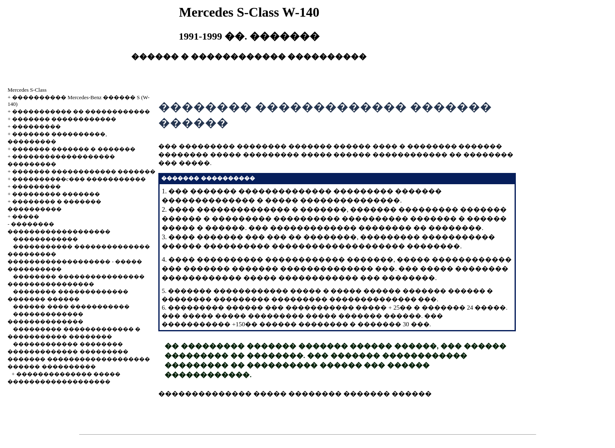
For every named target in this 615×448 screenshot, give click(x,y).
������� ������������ (64, 119)
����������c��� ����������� (79, 179)
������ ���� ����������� (71, 306)
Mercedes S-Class (27, 90)
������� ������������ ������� (84, 171)
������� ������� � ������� (73, 149)
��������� (36, 126)
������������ (45, 239)
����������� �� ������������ (81, 111)
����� (25, 216)
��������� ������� (56, 194)
